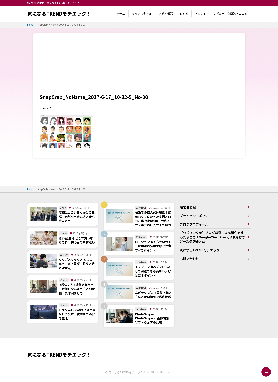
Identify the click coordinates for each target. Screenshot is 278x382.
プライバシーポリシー (196, 215)
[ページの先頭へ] (266, 372)
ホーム (120, 14)
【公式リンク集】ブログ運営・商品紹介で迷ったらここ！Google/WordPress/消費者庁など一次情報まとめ (212, 237)
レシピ (184, 14)
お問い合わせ (189, 258)
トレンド (200, 14)
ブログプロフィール (194, 224)
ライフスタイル (142, 14)
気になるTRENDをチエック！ (59, 13)
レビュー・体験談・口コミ (230, 14)
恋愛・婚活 (166, 14)
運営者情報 (188, 207)
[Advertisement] (139, 67)
